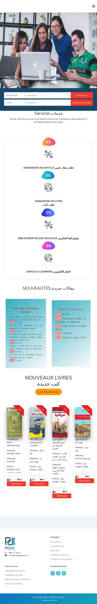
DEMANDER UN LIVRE (14, 575)
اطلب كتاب (49, 204)
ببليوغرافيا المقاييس (68, 238)
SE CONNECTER (57, 546)
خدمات (57, 113)
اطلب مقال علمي (64, 167)
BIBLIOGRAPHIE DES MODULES (48, 238)
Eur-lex (67, 325)
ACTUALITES (55, 542)
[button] (7, 44)
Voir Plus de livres (48, 391)
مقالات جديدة (63, 293)
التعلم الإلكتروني (62, 271)
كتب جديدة (48, 384)
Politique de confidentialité (61, 559)
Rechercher (82, 95)
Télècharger (16, 483)
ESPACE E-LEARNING (48, 271)
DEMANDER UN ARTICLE (48, 167)
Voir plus (20, 330)
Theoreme (68, 338)
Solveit (54, 600)
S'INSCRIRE (55, 550)
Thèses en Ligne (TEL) (73, 341)
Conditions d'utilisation (59, 555)
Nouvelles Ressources (71, 322)
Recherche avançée (82, 102)
